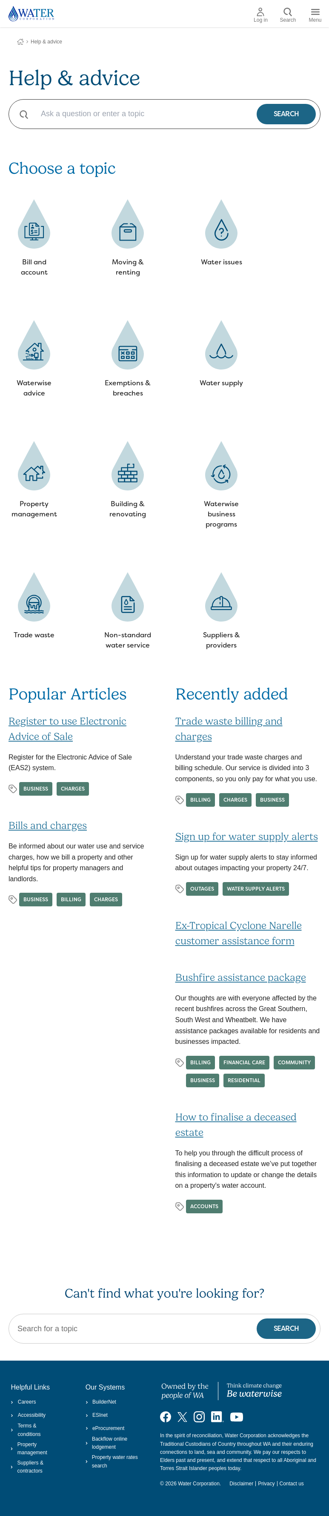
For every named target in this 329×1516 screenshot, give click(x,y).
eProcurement (105, 1428)
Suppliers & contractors (27, 1467)
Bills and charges (48, 825)
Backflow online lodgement (107, 1443)
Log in (261, 15)
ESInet (97, 1415)
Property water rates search (112, 1461)
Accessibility (28, 1415)
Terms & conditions (25, 1430)
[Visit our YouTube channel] (236, 1416)
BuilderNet (101, 1402)
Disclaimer (241, 1483)
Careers (23, 1402)
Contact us (292, 1483)
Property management (29, 1448)
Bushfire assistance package (240, 977)
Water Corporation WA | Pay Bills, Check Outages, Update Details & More (20, 42)
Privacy (266, 1483)
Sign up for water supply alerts (246, 837)
